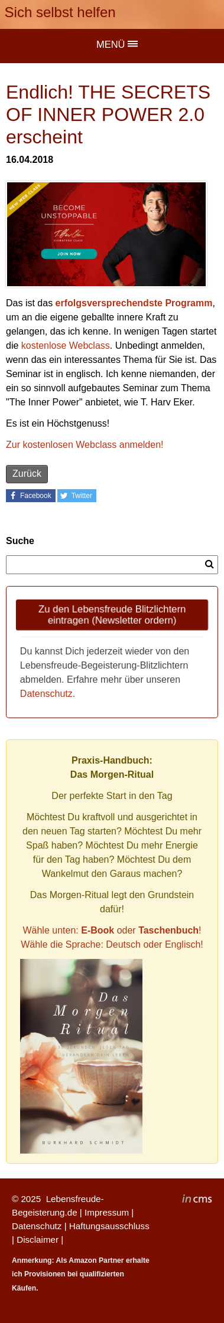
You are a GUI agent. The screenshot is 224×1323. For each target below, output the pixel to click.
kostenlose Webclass (65, 345)
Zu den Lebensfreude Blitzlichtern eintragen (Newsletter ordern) (112, 615)
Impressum (107, 1212)
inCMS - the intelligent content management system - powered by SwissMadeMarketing (197, 1200)
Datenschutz (46, 694)
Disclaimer (38, 1239)
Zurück (26, 474)
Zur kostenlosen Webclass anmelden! (85, 445)
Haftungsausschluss (109, 1226)
